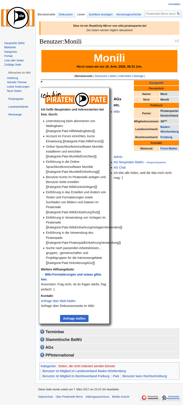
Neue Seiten (14, 91)
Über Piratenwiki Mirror (69, 396)
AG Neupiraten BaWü (129, 162)
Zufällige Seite (12, 64)
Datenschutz (45, 396)
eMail (113, 76)
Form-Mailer (168, 148)
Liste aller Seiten (14, 60)
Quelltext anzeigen (101, 14)
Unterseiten (125, 76)
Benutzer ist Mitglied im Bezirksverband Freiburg (75, 376)
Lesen (81, 14)
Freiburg (166, 137)
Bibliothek (10, 47)
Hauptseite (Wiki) (14, 43)
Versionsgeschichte (128, 14)
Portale (8, 56)
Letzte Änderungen (18, 86)
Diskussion (101, 76)
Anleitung (12, 78)
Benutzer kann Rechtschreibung (145, 376)
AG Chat (120, 167)
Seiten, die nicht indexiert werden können (86, 366)
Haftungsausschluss (97, 396)
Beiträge (139, 76)
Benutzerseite (84, 76)
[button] (19, 72)
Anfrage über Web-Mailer (58, 301)
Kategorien (48, 366)
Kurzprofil (156, 83)
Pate (116, 376)
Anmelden (174, 4)
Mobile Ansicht (120, 396)
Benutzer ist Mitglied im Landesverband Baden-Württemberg (84, 371)
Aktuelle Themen (17, 82)
